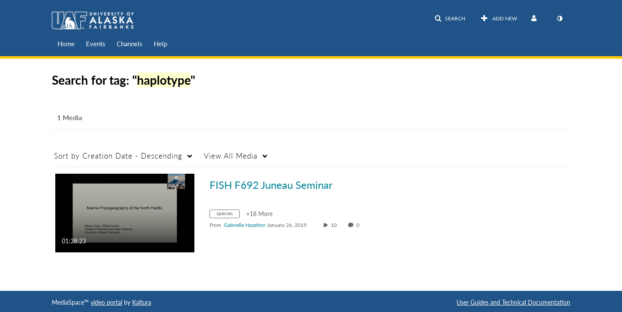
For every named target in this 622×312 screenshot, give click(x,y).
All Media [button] (230, 155)
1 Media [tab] (69, 117)
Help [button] (160, 44)
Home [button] (66, 44)
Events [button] (95, 44)
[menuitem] (66, 44)
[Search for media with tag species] (227, 215)
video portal (106, 302)
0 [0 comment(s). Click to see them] (359, 225)
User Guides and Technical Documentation (513, 302)
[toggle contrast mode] (559, 18)
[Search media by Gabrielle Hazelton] (245, 225)
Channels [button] (130, 44)
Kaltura (141, 302)
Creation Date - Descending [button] (118, 155)
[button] (450, 18)
